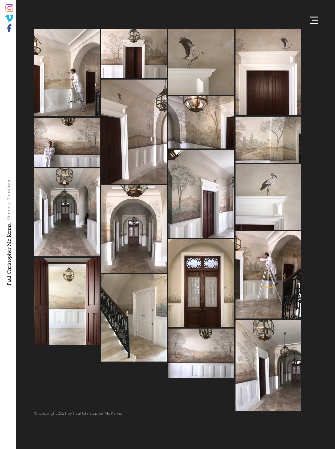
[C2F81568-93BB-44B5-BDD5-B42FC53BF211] (9, 18)
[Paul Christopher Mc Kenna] (9, 254)
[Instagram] (9, 8)
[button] (314, 20)
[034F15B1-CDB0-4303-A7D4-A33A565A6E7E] (9, 28)
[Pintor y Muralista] (9, 199)
